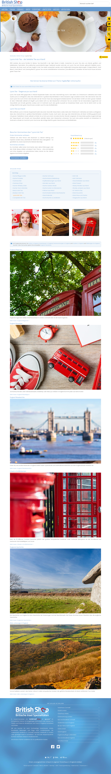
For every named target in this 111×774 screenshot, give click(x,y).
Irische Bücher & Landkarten (51, 198)
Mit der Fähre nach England (66, 726)
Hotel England (62, 732)
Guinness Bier (17, 181)
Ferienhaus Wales (63, 713)
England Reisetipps (16, 323)
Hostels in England (78, 243)
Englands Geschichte (17, 547)
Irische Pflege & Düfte (19, 176)
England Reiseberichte (17, 397)
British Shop (20, 56)
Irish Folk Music (77, 178)
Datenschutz (75, 765)
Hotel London (62, 729)
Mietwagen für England (93, 243)
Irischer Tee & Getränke (20, 188)
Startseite (13, 56)
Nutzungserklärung (64, 765)
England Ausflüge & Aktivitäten (67, 735)
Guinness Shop (17, 183)
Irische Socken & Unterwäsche (52, 188)
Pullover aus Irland (48, 190)
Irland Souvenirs (78, 193)
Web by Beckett (43, 765)
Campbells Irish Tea (19, 198)
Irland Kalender (47, 195)
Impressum (83, 765)
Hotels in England (34, 243)
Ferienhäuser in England (46, 243)
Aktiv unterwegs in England (19, 623)
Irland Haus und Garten (80, 195)
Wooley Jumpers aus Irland (81, 188)
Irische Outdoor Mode (49, 186)
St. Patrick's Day (77, 190)
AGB (57, 765)
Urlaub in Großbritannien (18, 471)
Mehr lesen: (19, 321)
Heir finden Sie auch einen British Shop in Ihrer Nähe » (28, 86)
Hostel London (62, 710)
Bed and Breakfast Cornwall (66, 720)
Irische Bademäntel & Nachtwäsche (54, 193)
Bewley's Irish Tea (18, 193)
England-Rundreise (45, 245)
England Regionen (16, 249)
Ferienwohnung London (65, 717)
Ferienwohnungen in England (62, 243)
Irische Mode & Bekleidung (51, 178)
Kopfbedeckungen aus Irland (52, 181)
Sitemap (52, 765)
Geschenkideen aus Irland (81, 181)
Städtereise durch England (66, 723)
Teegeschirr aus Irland (80, 198)
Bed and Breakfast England (66, 738)
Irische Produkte (18, 178)
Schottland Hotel (63, 741)
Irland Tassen (77, 183)
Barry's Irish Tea (18, 190)
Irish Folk (75, 176)
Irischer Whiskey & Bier (20, 186)
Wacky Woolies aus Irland (81, 186)
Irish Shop (15, 173)
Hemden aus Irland (49, 183)
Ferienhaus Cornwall (64, 707)
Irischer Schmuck (48, 176)
